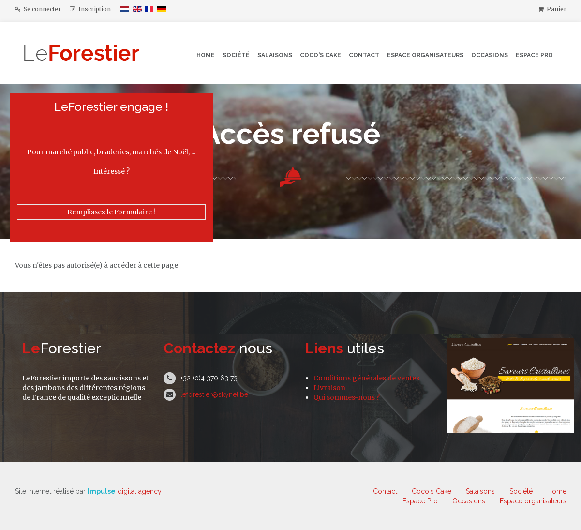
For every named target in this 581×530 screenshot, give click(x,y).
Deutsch (161, 9)
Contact (364, 55)
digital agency (125, 491)
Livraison (329, 387)
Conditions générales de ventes (366, 378)
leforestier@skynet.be (214, 394)
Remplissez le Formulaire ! (111, 212)
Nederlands (125, 9)
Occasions (489, 55)
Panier (552, 9)
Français (149, 9)
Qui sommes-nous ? (346, 397)
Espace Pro (534, 55)
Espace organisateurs (425, 55)
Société (236, 55)
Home (205, 55)
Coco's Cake (320, 55)
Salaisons (274, 55)
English (137, 9)
